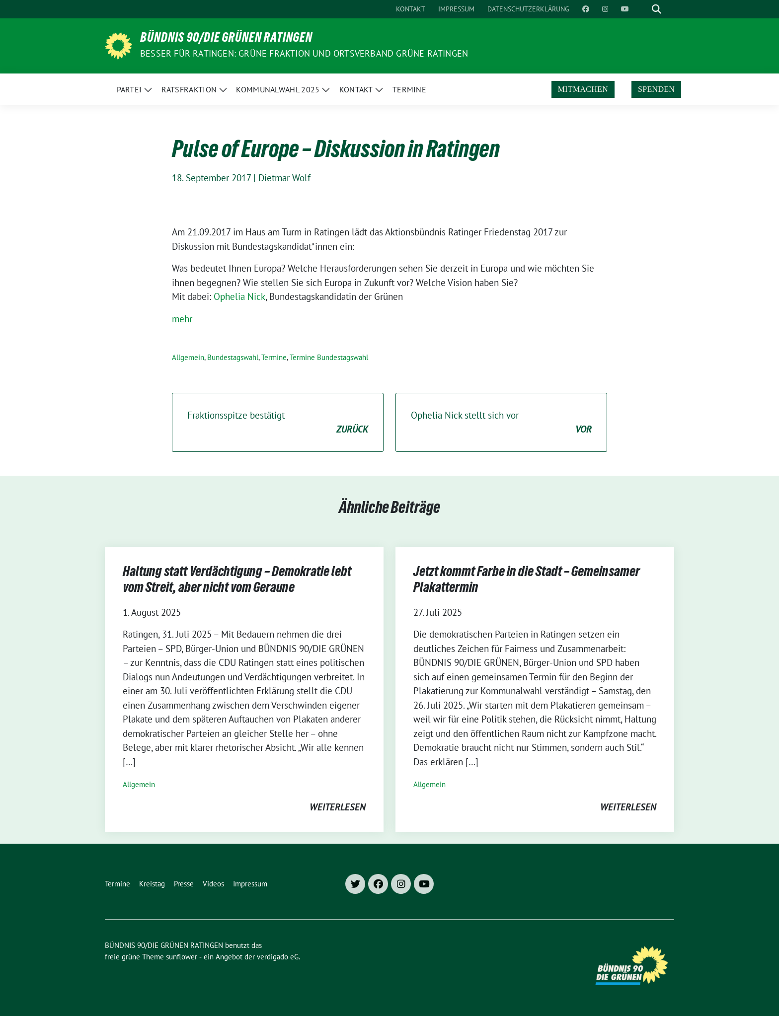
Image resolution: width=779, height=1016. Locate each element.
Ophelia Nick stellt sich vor (501, 422)
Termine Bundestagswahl (329, 357)
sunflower (181, 956)
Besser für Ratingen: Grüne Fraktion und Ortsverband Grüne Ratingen (304, 53)
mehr (182, 319)
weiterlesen (338, 807)
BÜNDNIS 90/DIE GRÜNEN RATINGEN (226, 39)
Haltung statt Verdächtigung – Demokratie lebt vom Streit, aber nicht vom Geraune (237, 581)
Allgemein (188, 357)
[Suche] (642, 9)
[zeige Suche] (656, 9)
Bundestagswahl (232, 357)
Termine (274, 357)
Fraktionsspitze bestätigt (277, 422)
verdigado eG (278, 956)
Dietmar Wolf (284, 178)
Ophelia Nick (239, 296)
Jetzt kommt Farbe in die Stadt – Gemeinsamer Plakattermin (526, 581)
